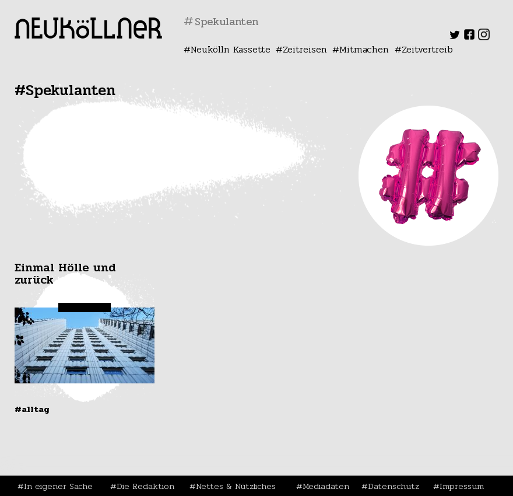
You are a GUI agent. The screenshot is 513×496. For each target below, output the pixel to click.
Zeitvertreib (427, 49)
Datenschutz (393, 486)
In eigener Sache (58, 486)
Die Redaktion (145, 486)
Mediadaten (326, 486)
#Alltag (32, 409)
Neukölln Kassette (230, 49)
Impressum (462, 486)
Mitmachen (364, 49)
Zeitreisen (305, 49)
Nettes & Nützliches (236, 486)
